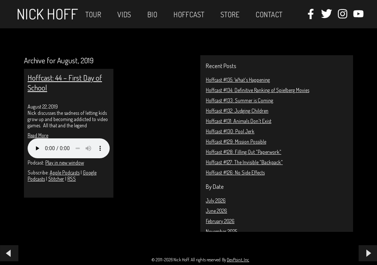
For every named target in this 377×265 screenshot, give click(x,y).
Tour (93, 14)
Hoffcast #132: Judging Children (237, 110)
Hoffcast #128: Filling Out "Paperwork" (243, 152)
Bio (152, 14)
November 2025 (221, 231)
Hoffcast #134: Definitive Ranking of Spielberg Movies (257, 90)
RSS (71, 179)
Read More (38, 135)
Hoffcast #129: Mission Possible (236, 141)
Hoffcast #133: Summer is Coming (239, 100)
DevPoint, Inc (238, 259)
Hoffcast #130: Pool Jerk (230, 131)
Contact (269, 14)
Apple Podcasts (65, 172)
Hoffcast (188, 14)
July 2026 (216, 200)
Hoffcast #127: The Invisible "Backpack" (244, 162)
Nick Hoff (47, 13)
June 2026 (216, 211)
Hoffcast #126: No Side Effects (235, 172)
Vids (124, 14)
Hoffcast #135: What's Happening (238, 80)
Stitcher (56, 179)
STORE (230, 14)
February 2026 (220, 221)
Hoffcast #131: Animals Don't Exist (238, 121)
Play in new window (64, 162)
